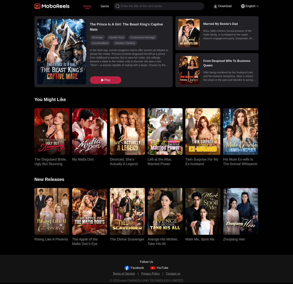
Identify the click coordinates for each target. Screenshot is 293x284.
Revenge (97, 37)
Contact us (173, 273)
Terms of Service (124, 273)
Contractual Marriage (142, 37)
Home (87, 6)
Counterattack (100, 43)
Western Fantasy (125, 43)
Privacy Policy (150, 273)
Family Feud (116, 37)
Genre (105, 6)
